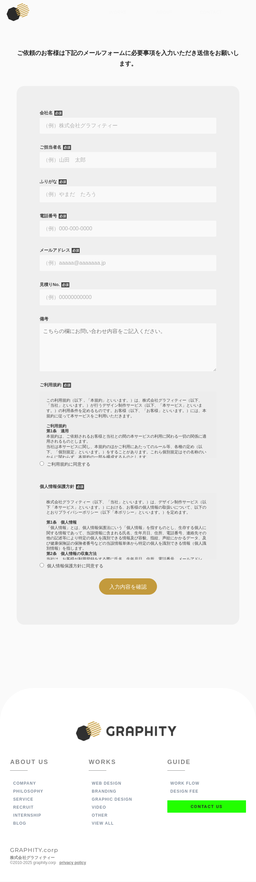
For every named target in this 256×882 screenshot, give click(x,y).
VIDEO (99, 808)
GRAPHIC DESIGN (112, 800)
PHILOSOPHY (28, 792)
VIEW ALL (103, 824)
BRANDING (104, 792)
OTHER (100, 816)
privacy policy (72, 863)
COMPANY (24, 784)
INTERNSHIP (27, 816)
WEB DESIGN (106, 784)
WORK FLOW (184, 784)
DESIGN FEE (184, 792)
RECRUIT (23, 808)
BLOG (19, 824)
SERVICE (23, 800)
